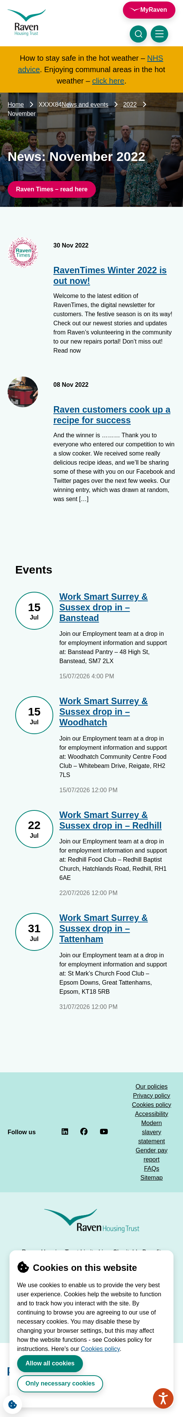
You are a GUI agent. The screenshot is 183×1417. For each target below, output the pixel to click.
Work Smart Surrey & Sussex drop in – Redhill (110, 820)
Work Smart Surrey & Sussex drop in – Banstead (103, 607)
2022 (130, 104)
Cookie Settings (10, 1402)
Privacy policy (151, 1095)
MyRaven (153, 9)
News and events (85, 104)
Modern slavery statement (151, 1132)
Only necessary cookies (60, 1383)
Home (16, 104)
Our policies (151, 1086)
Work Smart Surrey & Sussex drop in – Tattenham (103, 928)
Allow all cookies (50, 1363)
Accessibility (151, 1114)
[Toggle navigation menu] (159, 34)
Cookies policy (100, 1349)
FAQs (151, 1168)
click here (108, 81)
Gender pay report (152, 1155)
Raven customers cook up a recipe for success (111, 415)
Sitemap (151, 1177)
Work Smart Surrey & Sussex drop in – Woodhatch (103, 711)
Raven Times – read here (52, 189)
